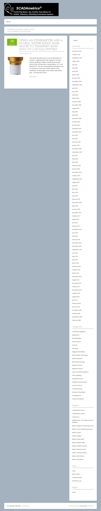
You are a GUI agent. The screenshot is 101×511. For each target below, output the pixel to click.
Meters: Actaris (76, 432)
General (74, 345)
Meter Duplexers (77, 358)
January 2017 (76, 226)
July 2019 (74, 186)
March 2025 (75, 75)
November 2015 (77, 246)
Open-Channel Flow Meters (80, 372)
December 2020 (76, 149)
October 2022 (76, 122)
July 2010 (74, 300)
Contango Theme (73, 506)
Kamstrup (75, 348)
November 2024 (77, 81)
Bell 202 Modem (77, 338)
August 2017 (75, 219)
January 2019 (76, 199)
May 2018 (75, 206)
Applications (75, 335)
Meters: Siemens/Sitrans (79, 453)
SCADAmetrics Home (78, 410)
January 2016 (76, 239)
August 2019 (75, 182)
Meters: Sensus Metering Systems (82, 429)
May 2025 (75, 68)
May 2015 (75, 256)
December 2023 (76, 105)
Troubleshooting (77, 389)
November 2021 (77, 132)
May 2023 (75, 112)
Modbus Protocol (77, 365)
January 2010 (76, 307)
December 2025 (76, 51)
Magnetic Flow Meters (78, 352)
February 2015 (76, 266)
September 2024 (77, 85)
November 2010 (77, 290)
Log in (74, 471)
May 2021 (75, 138)
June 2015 (75, 253)
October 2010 (76, 293)
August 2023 (75, 108)
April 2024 (75, 95)
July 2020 (74, 155)
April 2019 (75, 196)
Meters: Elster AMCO (78, 439)
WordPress (90, 506)
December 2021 (76, 128)
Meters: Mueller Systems (79, 446)
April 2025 (75, 71)
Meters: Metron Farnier (79, 449)
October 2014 (76, 270)
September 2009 (77, 317)
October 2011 (76, 286)
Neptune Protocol (77, 368)
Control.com (75, 417)
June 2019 (75, 189)
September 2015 (77, 249)
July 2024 (74, 88)
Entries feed (75, 474)
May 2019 (75, 192)
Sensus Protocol (77, 385)
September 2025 (77, 58)
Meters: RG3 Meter (77, 459)
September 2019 (77, 179)
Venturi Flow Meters (78, 399)
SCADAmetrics (26, 506)
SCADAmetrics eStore (78, 413)
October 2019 (76, 175)
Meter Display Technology (80, 355)
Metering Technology (78, 362)
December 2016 (76, 229)
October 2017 (76, 216)
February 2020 (76, 165)
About (8, 22)
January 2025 (76, 78)
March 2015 (75, 263)
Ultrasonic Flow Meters (79, 392)
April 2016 (75, 236)
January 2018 (76, 209)
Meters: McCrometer (78, 456)
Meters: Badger (76, 436)
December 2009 (76, 310)
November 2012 (77, 276)
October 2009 (76, 313)
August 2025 (75, 61)
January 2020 (76, 169)
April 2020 (75, 162)
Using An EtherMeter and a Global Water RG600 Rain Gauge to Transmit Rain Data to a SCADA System (41, 45)
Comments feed (77, 477)
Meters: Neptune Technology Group (83, 426)
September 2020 (77, 152)
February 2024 (76, 101)
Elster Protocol (76, 342)
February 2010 (76, 303)
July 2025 (74, 64)
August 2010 (75, 297)
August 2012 (75, 280)
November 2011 (77, 283)
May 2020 (75, 159)
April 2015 (75, 260)
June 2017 (75, 223)
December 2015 (76, 243)
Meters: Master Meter (78, 442)
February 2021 (76, 142)
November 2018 (77, 202)
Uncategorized (76, 395)
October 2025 (76, 54)
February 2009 (76, 320)
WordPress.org (76, 481)
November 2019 (77, 172)
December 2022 (76, 118)
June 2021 (75, 135)
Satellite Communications (79, 382)
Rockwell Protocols (77, 379)
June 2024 (75, 91)
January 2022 (76, 125)
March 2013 (75, 273)
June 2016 (75, 233)
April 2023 (75, 115)
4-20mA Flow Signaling (78, 331)
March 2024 (75, 98)
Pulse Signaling (76, 375)
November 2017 (77, 212)
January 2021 (76, 145)
